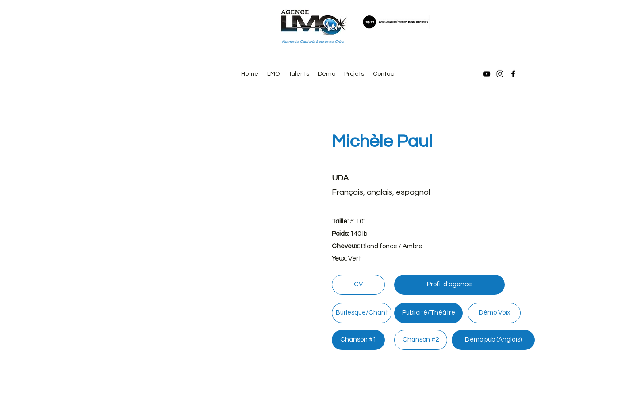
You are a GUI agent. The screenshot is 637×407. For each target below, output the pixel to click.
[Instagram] (499, 73)
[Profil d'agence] (449, 285)
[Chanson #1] (358, 340)
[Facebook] (513, 73)
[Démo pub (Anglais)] (493, 340)
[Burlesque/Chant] (361, 313)
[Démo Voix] (494, 313)
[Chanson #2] (420, 340)
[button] (203, 218)
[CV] (358, 285)
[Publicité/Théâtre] (428, 313)
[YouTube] (486, 73)
